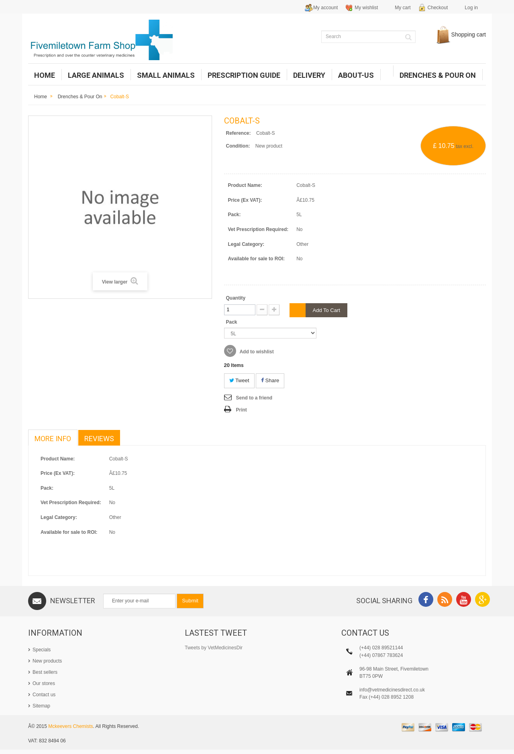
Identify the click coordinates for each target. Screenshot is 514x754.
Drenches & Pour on (80, 96)
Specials (42, 650)
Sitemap (41, 706)
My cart (402, 7)
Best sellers (45, 672)
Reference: (238, 133)
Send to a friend (254, 398)
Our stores (44, 683)
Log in (471, 7)
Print (241, 410)
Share (270, 380)
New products (47, 661)
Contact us (44, 694)
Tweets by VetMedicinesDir (214, 648)
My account (325, 7)
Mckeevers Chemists (70, 731)
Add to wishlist (256, 352)
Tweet (239, 380)
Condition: (238, 146)
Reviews (99, 438)
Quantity (236, 298)
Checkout (438, 7)
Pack (232, 322)
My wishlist (366, 7)
